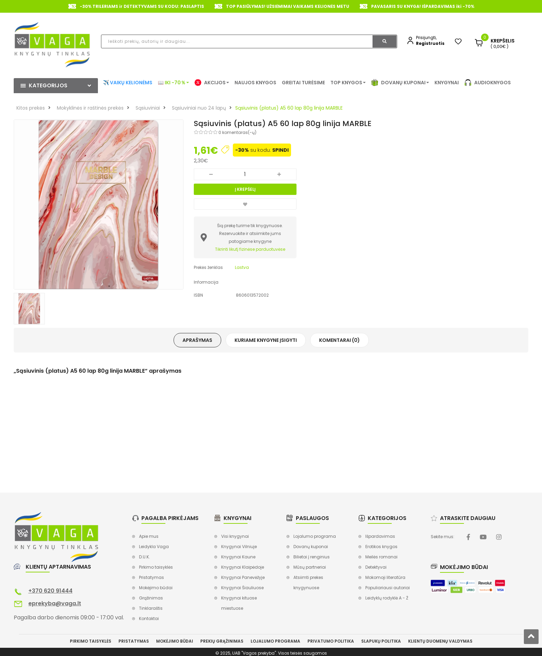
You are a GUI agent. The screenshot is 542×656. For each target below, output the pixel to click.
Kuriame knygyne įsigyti (266, 340)
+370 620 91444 (50, 591)
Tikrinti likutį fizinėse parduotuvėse (250, 249)
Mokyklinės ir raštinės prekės (90, 108)
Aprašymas (197, 340)
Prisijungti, (426, 37)
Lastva (242, 267)
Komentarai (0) (339, 340)
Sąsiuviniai (148, 108)
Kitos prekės (30, 108)
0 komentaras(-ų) (237, 132)
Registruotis (430, 43)
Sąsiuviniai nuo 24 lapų (199, 108)
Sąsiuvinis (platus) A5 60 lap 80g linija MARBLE (289, 108)
